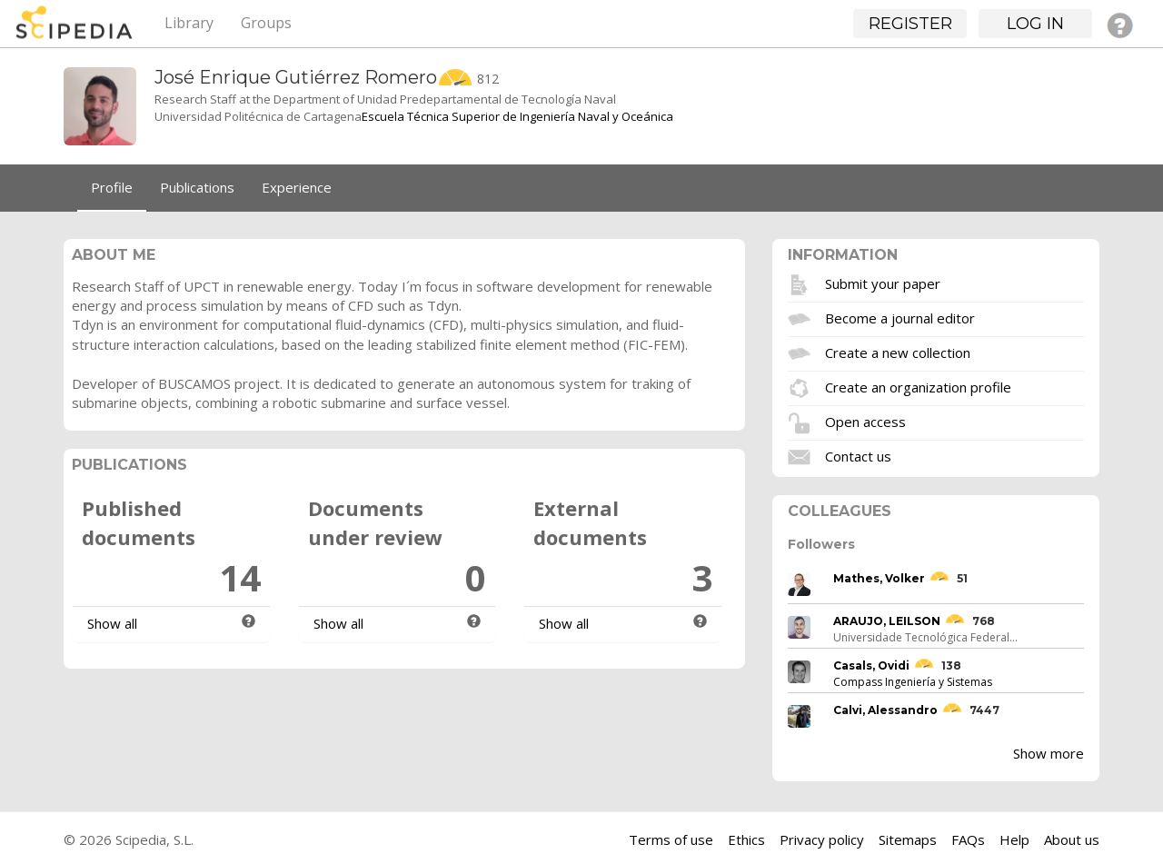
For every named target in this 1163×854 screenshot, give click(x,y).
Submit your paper (882, 282)
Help (1014, 839)
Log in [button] (1035, 24)
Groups (266, 23)
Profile (112, 187)
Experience (297, 187)
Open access (865, 421)
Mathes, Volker (879, 578)
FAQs (968, 839)
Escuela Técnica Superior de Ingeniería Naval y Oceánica (517, 116)
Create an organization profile (918, 386)
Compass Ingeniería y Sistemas (912, 682)
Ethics (746, 839)
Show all (112, 623)
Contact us (858, 455)
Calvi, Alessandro (885, 710)
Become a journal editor (900, 317)
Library (189, 23)
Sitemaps (908, 839)
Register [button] (910, 24)
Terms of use (671, 839)
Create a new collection (897, 352)
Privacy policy (822, 839)
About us (1071, 839)
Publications (197, 187)
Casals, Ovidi (871, 665)
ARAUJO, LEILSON (886, 621)
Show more (1048, 753)
